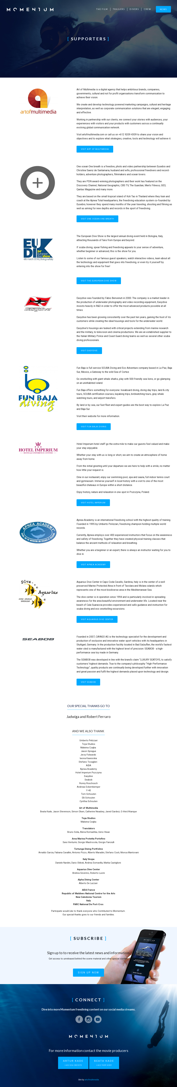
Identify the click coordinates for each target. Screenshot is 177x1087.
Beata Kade (104, 1063)
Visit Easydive (89, 350)
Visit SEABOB (88, 682)
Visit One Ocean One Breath (97, 219)
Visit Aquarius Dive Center (97, 619)
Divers (134, 9)
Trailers (119, 9)
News (163, 9)
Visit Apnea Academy (93, 564)
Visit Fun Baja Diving (93, 426)
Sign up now (88, 972)
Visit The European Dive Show (99, 281)
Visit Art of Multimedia (95, 149)
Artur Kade (73, 1063)
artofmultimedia (92, 1079)
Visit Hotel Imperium (93, 502)
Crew (147, 9)
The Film (102, 9)
